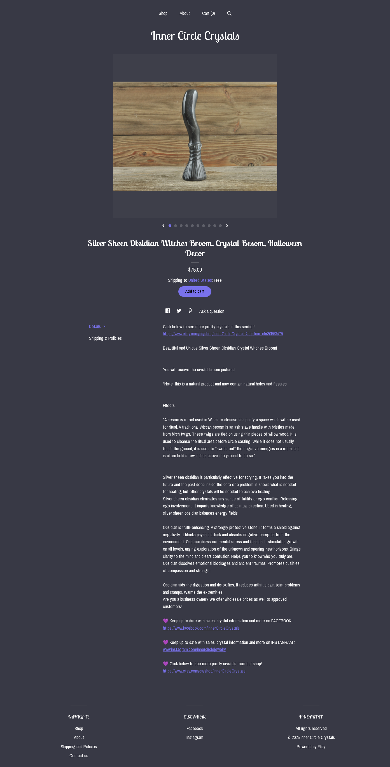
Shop (163, 13)
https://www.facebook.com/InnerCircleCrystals (201, 628)
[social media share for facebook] (168, 311)
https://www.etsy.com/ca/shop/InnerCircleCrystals (204, 671)
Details (97, 326)
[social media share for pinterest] (191, 311)
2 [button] (175, 225)
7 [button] (203, 225)
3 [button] (181, 225)
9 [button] (214, 225)
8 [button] (209, 225)
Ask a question (211, 311)
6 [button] (198, 225)
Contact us (78, 755)
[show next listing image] (227, 226)
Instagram (194, 737)
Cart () (208, 13)
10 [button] (220, 225)
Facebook (195, 728)
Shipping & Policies (105, 338)
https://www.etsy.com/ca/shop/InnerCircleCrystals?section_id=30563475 (223, 334)
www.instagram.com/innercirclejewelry (194, 649)
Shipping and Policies (79, 746)
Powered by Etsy (311, 746)
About (185, 13)
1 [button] (170, 225)
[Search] (229, 14)
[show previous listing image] (163, 226)
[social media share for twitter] (180, 311)
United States (200, 280)
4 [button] (186, 225)
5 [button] (192, 225)
